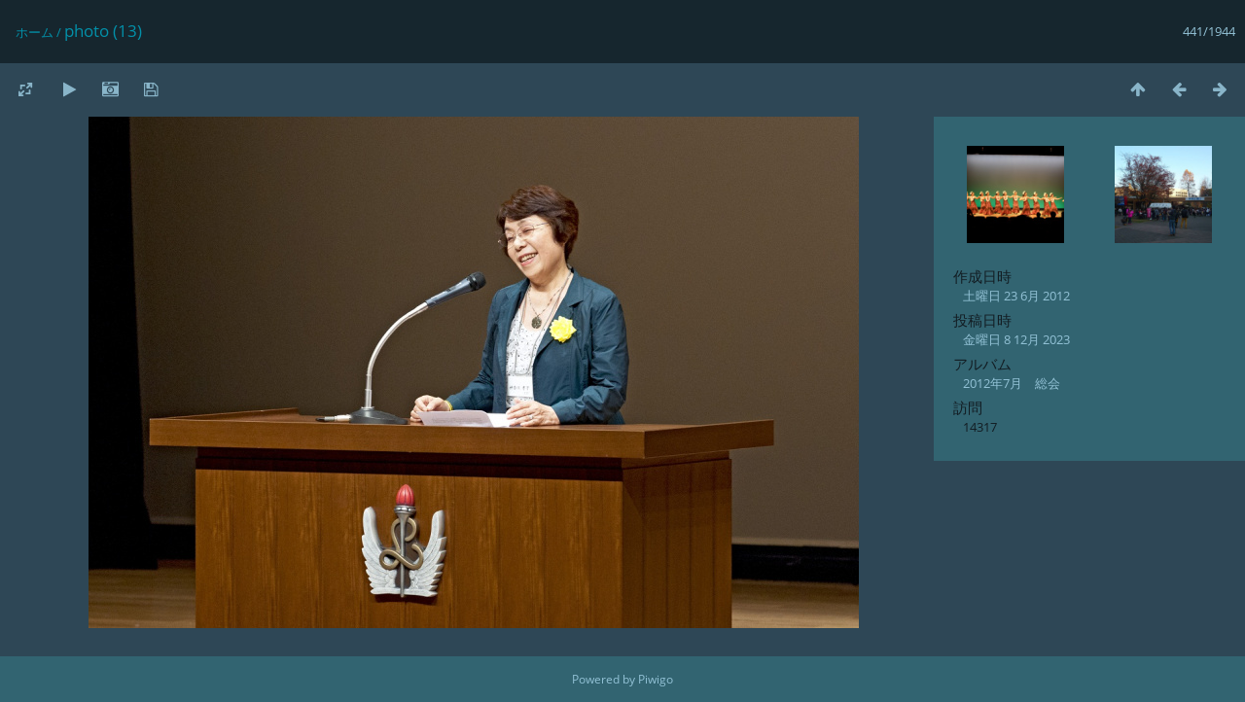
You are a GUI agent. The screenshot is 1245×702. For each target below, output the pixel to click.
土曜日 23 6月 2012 (1016, 295)
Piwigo (655, 679)
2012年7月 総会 (1011, 383)
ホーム (34, 32)
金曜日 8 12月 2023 (1016, 339)
